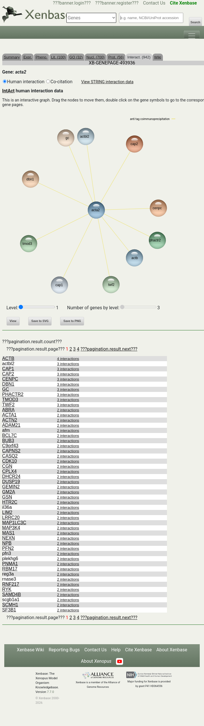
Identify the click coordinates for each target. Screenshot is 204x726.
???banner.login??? (72, 3)
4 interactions (68, 359)
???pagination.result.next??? (109, 349)
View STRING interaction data (107, 82)
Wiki (157, 57)
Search (195, 22)
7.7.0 (50, 692)
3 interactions (68, 364)
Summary (12, 57)
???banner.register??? (116, 3)
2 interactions (68, 410)
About (96, 661)
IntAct (8, 90)
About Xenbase (171, 649)
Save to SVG (40, 321)
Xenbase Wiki (30, 649)
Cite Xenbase (138, 649)
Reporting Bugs (64, 649)
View (13, 321)
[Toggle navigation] (192, 34)
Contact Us (154, 3)
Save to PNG (72, 321)
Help (116, 649)
